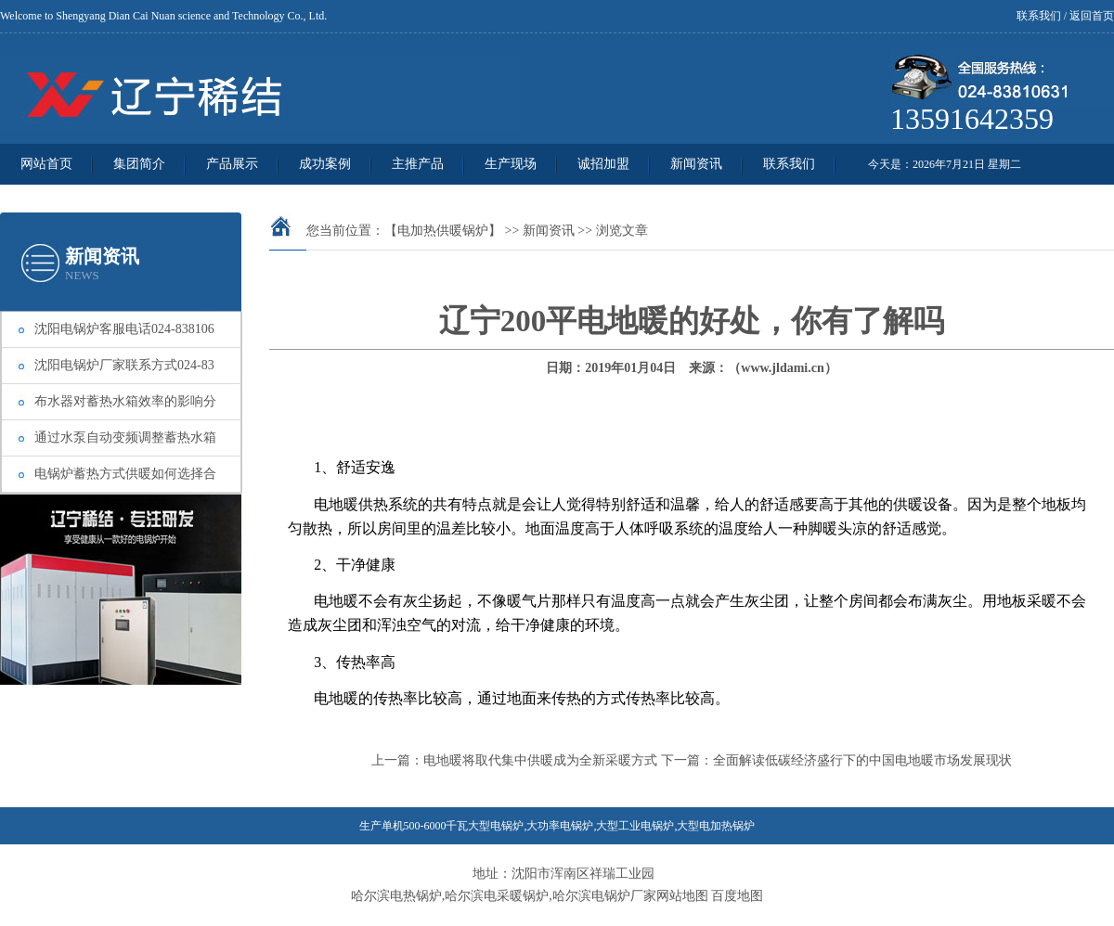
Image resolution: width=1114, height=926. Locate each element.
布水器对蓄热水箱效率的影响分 (125, 401)
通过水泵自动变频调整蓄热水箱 (125, 437)
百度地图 (737, 896)
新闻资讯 (696, 164)
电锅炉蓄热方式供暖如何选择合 (125, 474)
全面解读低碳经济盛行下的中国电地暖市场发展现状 (862, 760)
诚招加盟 (603, 164)
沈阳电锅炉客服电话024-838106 (124, 329)
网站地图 (682, 896)
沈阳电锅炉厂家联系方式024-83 (124, 365)
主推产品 (418, 164)
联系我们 (1039, 15)
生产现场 (511, 164)
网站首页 (46, 164)
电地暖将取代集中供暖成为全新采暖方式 (540, 760)
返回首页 (1091, 15)
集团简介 (139, 164)
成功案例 (325, 164)
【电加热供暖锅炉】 (442, 231)
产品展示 (232, 164)
